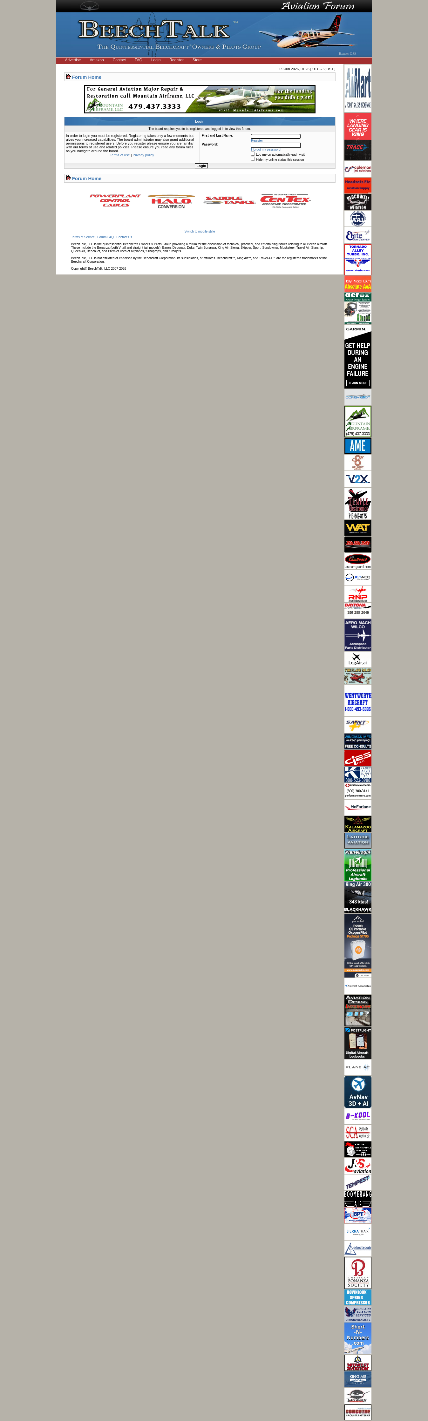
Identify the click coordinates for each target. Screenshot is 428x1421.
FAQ (138, 60)
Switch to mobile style (199, 231)
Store (197, 60)
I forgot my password (266, 149)
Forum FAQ (105, 237)
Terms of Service (83, 237)
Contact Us (124, 237)
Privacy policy (143, 155)
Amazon (97, 60)
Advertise (73, 60)
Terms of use (120, 155)
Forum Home (87, 77)
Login (155, 60)
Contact (119, 60)
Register (176, 60)
